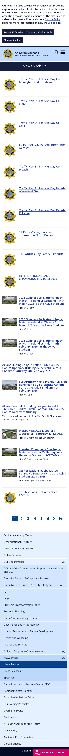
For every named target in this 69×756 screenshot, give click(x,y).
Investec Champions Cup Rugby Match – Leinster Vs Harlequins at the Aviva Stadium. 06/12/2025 (41, 452)
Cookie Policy (52, 19)
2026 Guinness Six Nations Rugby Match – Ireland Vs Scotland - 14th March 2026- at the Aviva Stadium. (41, 300)
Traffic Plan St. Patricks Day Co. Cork (39, 124)
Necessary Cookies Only (39, 32)
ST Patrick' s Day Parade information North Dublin (36, 233)
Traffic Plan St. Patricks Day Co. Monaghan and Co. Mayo (39, 80)
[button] (63, 562)
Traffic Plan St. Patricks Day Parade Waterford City (42, 190)
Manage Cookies (12, 40)
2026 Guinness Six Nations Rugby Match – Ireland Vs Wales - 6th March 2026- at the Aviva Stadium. (41, 322)
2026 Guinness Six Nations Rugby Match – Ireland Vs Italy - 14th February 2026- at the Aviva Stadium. (41, 345)
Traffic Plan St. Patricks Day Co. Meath (39, 168)
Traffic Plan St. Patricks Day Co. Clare (39, 102)
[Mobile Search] (56, 51)
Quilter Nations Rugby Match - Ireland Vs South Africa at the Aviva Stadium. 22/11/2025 (42, 473)
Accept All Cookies (13, 32)
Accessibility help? (52, 752)
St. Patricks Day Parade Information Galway (42, 146)
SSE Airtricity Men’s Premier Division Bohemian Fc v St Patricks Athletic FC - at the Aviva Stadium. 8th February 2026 (43, 386)
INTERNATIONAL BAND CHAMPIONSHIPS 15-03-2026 (38, 277)
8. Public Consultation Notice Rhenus (38, 493)
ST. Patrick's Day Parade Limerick (41, 254)
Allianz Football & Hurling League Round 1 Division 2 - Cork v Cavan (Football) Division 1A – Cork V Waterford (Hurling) (34, 409)
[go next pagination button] (55, 518)
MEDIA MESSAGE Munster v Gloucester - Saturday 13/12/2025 (41, 432)
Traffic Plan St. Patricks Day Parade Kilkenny (42, 211)
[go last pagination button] (61, 518)
